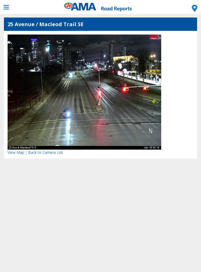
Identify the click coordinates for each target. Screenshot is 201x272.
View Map (16, 152)
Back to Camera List (45, 152)
